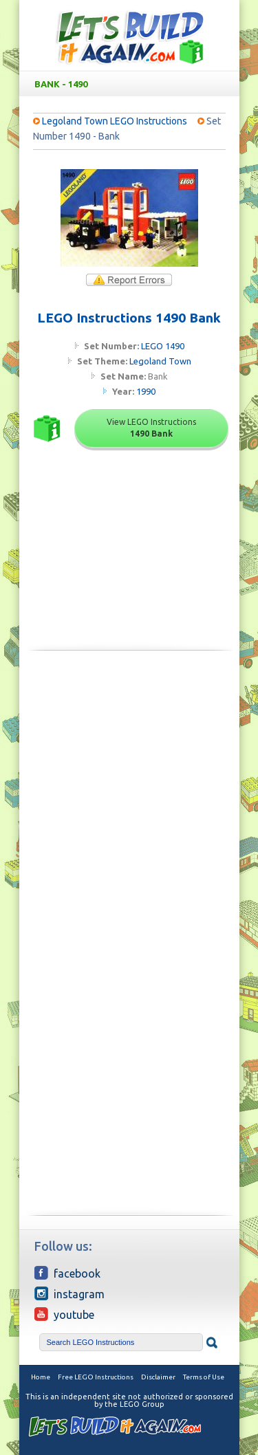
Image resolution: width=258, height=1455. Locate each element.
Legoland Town (160, 361)
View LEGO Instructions (151, 427)
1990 (145, 391)
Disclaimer (158, 1377)
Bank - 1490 (132, 84)
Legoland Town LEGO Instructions (114, 121)
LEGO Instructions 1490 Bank (129, 317)
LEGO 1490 (162, 346)
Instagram (69, 1293)
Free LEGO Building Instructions (129, 36)
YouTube (64, 1314)
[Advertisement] (129, 800)
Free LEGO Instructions (95, 1377)
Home (40, 1377)
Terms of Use (203, 1377)
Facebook (67, 1273)
